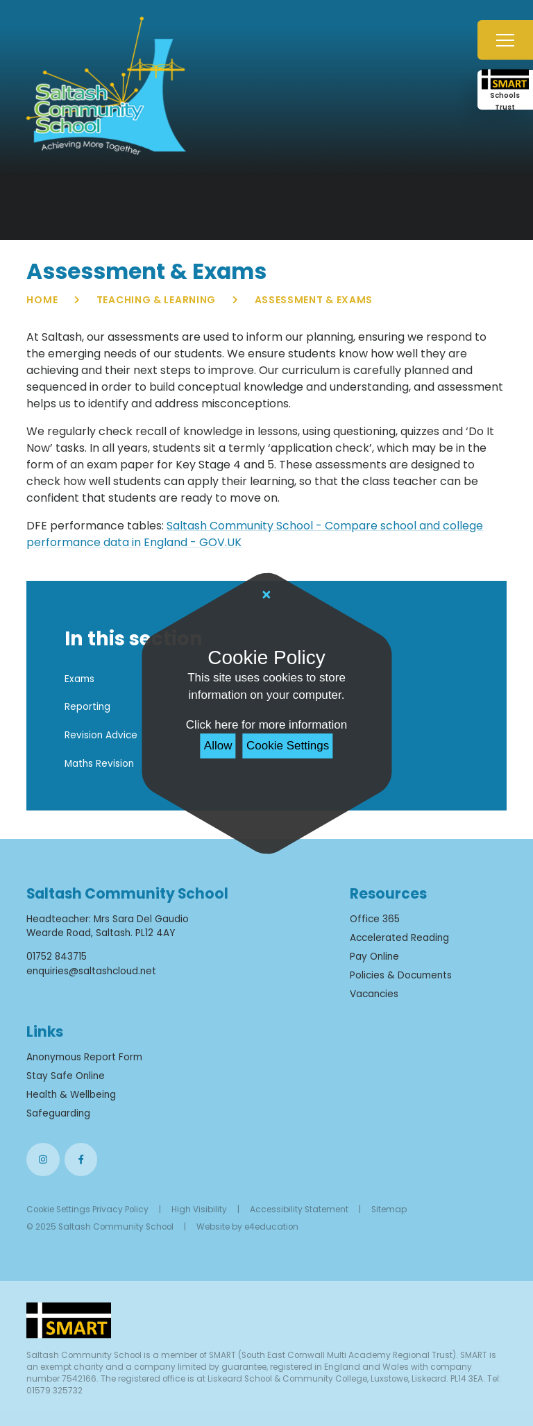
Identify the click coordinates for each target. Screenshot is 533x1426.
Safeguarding (58, 1113)
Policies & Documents (401, 975)
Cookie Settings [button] (58, 1209)
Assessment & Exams (314, 300)
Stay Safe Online (65, 1076)
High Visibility (199, 1209)
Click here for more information (266, 724)
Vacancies (374, 994)
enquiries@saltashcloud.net (91, 971)
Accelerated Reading (399, 937)
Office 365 (375, 919)
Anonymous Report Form (84, 1057)
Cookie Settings (287, 745)
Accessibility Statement (299, 1209)
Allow (218, 745)
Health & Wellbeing (71, 1094)
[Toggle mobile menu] (505, 40)
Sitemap (389, 1209)
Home (42, 300)
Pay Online (374, 956)
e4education (271, 1226)
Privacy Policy (120, 1209)
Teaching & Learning (156, 300)
